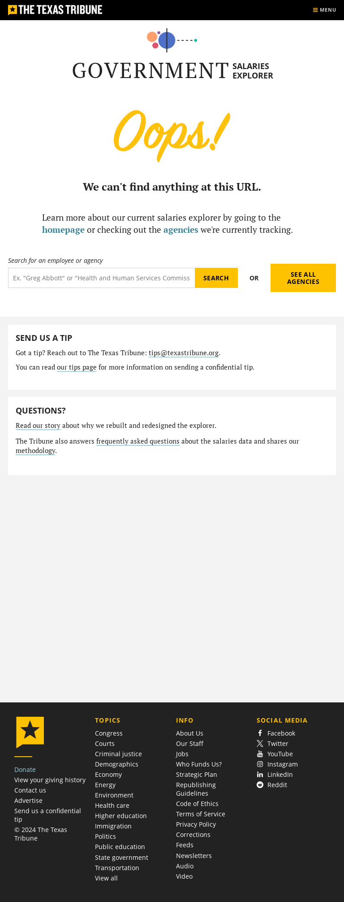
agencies (180, 229)
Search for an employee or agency (55, 260)
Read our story (38, 425)
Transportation (117, 867)
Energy (105, 784)
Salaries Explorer (252, 71)
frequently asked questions (138, 441)
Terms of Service (200, 814)
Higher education (121, 815)
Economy (108, 774)
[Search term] (101, 278)
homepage (63, 229)
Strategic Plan (196, 774)
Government (151, 70)
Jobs (182, 753)
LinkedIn (275, 774)
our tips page (77, 367)
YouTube (275, 753)
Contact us (30, 790)
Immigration (113, 826)
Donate (25, 769)
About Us (189, 733)
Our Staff (189, 743)
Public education (120, 846)
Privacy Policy (196, 824)
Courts (105, 743)
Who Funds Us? (199, 764)
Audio (185, 866)
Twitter (272, 743)
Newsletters (194, 855)
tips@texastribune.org (184, 353)
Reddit (272, 784)
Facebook (276, 733)
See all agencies (303, 278)
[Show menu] (324, 10)
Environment (114, 795)
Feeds (185, 845)
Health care (112, 805)
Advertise (28, 800)
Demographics (116, 764)
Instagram (277, 764)
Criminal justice (118, 753)
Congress (109, 733)
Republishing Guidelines (196, 788)
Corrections (193, 834)
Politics (105, 836)
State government (121, 857)
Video (184, 876)
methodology (35, 450)
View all (106, 878)
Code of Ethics (197, 803)
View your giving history (50, 780)
